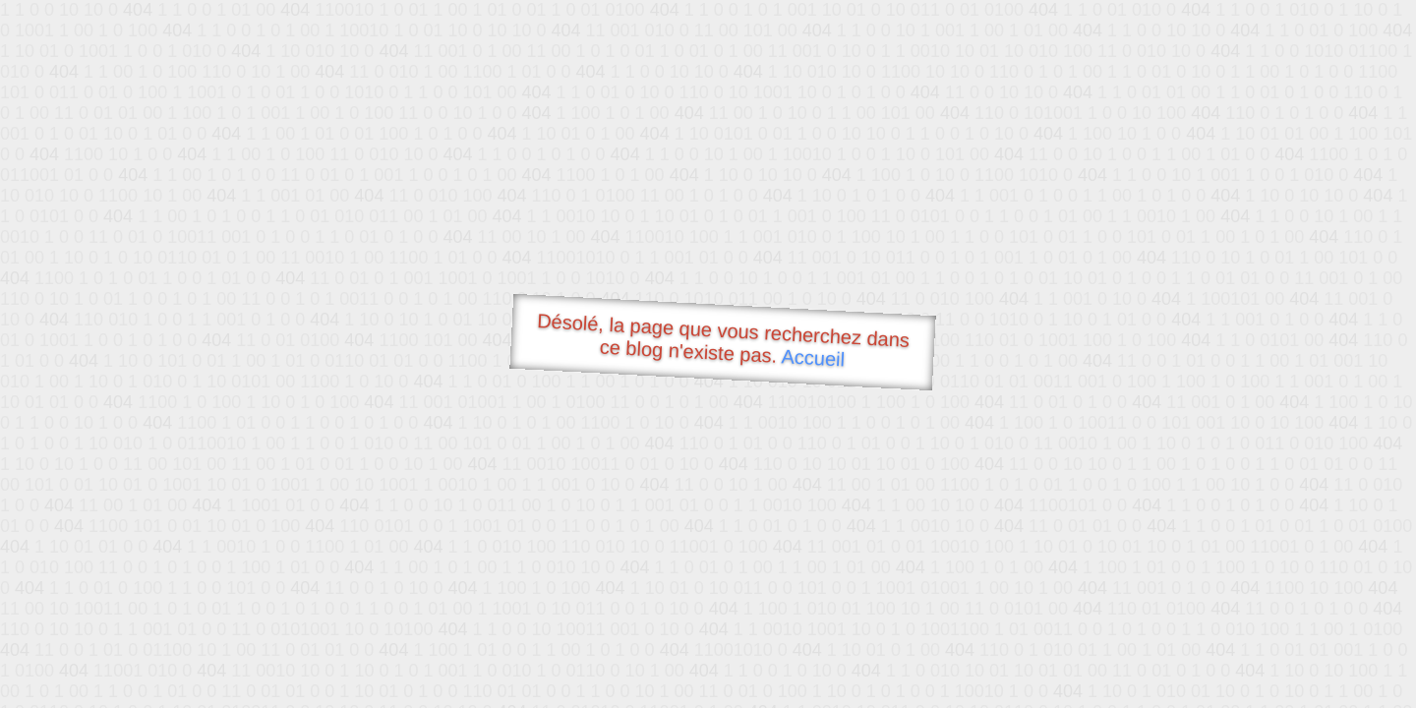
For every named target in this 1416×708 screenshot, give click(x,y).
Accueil (813, 357)
